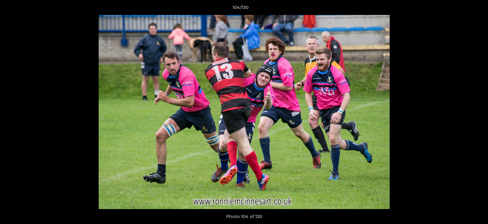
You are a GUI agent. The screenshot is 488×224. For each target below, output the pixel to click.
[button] (462, 9)
